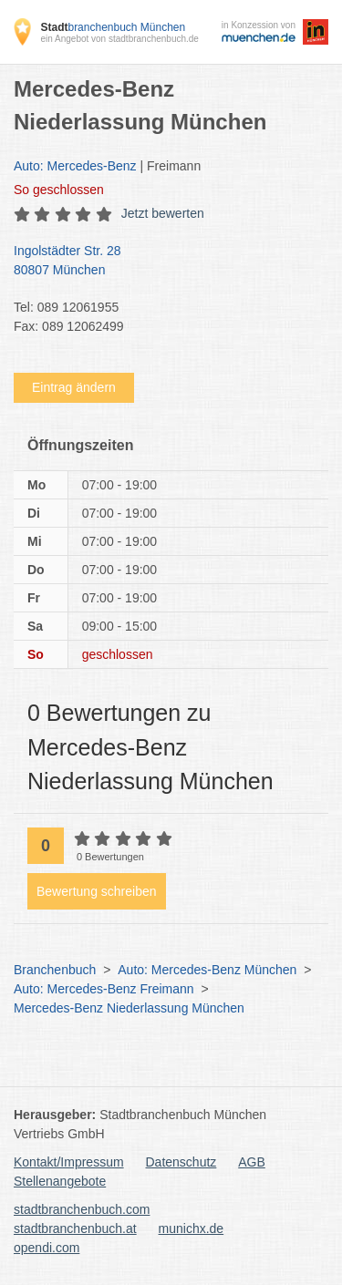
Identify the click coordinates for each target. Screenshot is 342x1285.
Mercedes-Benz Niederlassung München (129, 1008)
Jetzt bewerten (162, 213)
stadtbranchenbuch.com (82, 1209)
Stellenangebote (60, 1181)
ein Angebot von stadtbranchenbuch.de (119, 39)
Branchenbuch (55, 969)
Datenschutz (181, 1162)
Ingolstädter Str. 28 (162, 261)
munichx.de (191, 1228)
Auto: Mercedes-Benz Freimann (104, 989)
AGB (251, 1162)
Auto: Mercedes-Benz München (207, 969)
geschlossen (59, 189)
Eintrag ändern (74, 387)
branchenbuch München (112, 27)
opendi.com (46, 1247)
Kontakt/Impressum (69, 1162)
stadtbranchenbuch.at (75, 1228)
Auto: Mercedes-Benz (75, 166)
